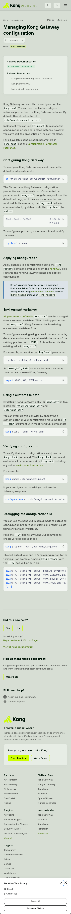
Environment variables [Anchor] (20, 309)
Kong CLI (55, 268)
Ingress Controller (47, 802)
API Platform (10, 779)
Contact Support (14, 701)
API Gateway (10, 784)
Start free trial (18, 758)
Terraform (43, 828)
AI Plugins (9, 814)
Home (6, 20)
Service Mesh (11, 793)
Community (10, 849)
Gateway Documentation (21, 66)
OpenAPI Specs (46, 798)
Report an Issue (11, 640)
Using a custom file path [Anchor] (21, 395)
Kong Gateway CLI (20, 83)
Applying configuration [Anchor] (20, 258)
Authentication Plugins (16, 824)
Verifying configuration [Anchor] (20, 446)
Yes (8, 628)
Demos (7, 863)
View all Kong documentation (18, 646)
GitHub (7, 859)
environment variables (42, 291)
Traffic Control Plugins (15, 833)
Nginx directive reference (24, 88)
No (18, 628)
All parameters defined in (25, 316)
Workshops (10, 873)
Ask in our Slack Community (19, 697)
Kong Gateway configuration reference (31, 78)
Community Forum (13, 854)
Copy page (12, 40)
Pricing (7, 802)
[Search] (47, 5)
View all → (9, 837)
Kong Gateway (17, 20)
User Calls (9, 868)
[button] (64, 179)
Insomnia (42, 793)
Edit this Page (30, 640)
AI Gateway (10, 788)
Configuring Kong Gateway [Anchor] (23, 160)
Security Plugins (12, 828)
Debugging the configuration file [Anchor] (27, 514)
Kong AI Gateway (46, 784)
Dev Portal (9, 798)
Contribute (12, 676)
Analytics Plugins (13, 819)
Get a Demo (40, 758)
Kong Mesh (43, 788)
